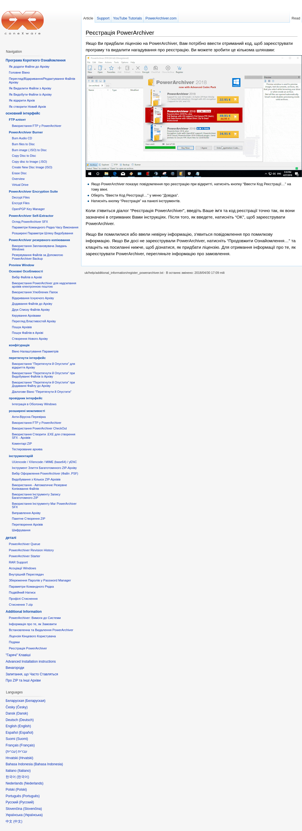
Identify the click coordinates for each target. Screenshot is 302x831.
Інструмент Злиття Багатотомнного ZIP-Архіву (44, 467)
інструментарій (21, 456)
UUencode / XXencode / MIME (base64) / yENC (44, 462)
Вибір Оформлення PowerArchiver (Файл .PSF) (45, 473)
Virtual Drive (20, 184)
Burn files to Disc (23, 144)
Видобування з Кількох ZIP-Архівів (36, 479)
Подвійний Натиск (22, 592)
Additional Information (24, 612)
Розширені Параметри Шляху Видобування (42, 233)
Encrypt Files (21, 203)
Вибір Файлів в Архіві (27, 277)
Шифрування (21, 530)
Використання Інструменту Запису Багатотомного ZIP (36, 496)
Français (27, 745)
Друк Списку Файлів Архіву (31, 309)
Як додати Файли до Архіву (29, 66)
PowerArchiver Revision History (31, 550)
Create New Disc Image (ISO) (32, 167)
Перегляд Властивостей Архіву (34, 321)
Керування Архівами (26, 315)
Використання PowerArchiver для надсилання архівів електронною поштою (44, 284)
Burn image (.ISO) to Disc (29, 150)
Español (26, 733)
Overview (18, 178)
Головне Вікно (19, 72)
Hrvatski (26, 758)
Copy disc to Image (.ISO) (29, 161)
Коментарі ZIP (22, 443)
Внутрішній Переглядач (26, 574)
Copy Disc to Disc (24, 155)
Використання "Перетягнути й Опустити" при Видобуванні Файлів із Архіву (43, 374)
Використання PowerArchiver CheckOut (39, 428)
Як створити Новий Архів (27, 106)
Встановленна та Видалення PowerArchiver (41, 630)
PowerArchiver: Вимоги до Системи (35, 618)
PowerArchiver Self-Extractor (31, 215)
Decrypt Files (21, 197)
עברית (11, 751)
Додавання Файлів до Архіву (32, 303)
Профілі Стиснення (23, 598)
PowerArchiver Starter (24, 556)
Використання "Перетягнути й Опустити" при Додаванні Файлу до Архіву (43, 384)
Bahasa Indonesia (48, 764)
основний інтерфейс (23, 113)
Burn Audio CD (22, 138)
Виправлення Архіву (26, 513)
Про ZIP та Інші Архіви (23, 680)
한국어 (23, 777)
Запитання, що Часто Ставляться (32, 674)
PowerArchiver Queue (24, 544)
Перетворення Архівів (27, 524)
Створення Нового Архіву (30, 338)
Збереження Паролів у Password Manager (40, 580)
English (24, 726)
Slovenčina (32, 809)
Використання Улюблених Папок (35, 292)
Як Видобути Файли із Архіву (30, 94)
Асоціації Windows (22, 568)
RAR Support (18, 562)
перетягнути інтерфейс (27, 358)
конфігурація (19, 345)
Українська (33, 815)
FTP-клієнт (17, 119)
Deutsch (26, 720)
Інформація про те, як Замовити (33, 624)
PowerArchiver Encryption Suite (33, 191)
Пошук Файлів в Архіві (27, 332)
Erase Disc (19, 173)
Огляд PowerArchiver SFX (30, 221)
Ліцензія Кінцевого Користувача (32, 636)
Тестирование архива (27, 449)
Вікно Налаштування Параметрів (35, 351)
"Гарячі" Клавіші (18, 655)
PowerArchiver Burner (26, 132)
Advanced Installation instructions (31, 662)
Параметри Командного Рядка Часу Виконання (45, 227)
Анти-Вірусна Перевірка (29, 416)
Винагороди (15, 668)
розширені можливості (27, 411)
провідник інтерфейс (25, 398)
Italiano (24, 771)
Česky (21, 707)
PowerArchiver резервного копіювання (39, 240)
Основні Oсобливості (26, 271)
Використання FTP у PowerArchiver (36, 125)
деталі (11, 538)
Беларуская (35, 701)
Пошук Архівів (22, 327)
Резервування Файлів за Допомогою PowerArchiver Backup (37, 256)
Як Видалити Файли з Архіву (30, 88)
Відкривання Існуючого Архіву (33, 298)
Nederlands (33, 783)
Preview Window (21, 265)
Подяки (14, 642)
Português (31, 796)
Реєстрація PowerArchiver (120, 32)
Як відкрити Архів (22, 100)
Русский (26, 802)
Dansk (22, 713)
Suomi (22, 739)
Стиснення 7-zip (21, 604)
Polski (21, 790)
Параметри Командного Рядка (31, 586)
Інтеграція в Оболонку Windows (34, 404)
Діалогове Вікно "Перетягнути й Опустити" (41, 391)
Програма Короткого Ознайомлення (36, 60)
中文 (17, 821)
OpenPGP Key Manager (28, 209)
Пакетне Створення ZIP (28, 518)
